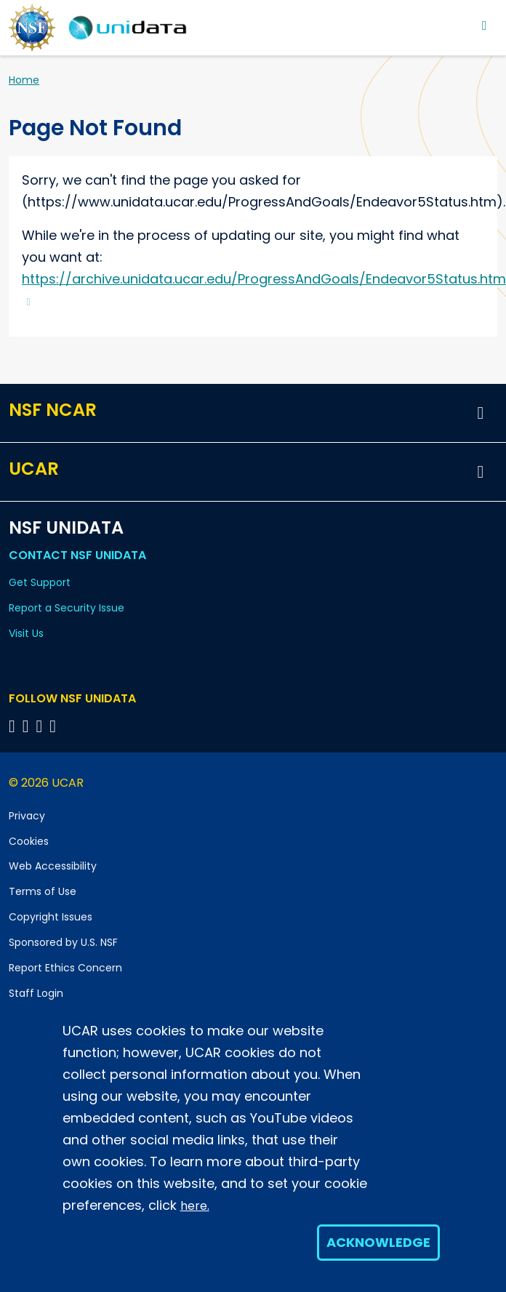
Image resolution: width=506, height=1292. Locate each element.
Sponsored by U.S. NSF (63, 942)
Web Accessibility (53, 866)
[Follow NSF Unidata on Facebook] (54, 726)
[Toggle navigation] (484, 25)
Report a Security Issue (66, 608)
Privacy (27, 815)
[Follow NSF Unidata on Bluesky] (14, 726)
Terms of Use (42, 891)
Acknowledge (378, 1242)
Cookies (29, 841)
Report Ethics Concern (65, 967)
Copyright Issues (50, 917)
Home (24, 80)
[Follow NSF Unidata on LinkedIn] (41, 726)
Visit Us (26, 633)
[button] (480, 413)
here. (194, 1205)
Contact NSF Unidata (77, 555)
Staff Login (36, 993)
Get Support (40, 582)
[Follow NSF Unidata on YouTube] (28, 726)
